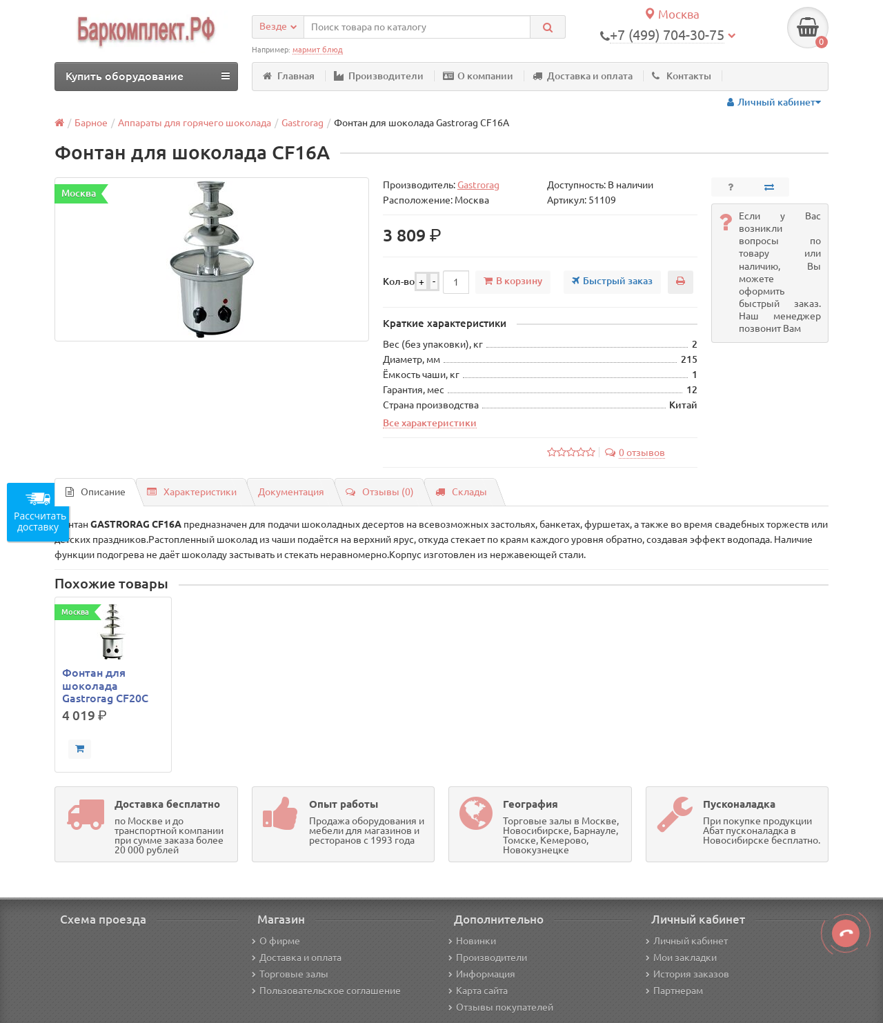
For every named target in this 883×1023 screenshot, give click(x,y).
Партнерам (674, 990)
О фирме (276, 940)
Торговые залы (290, 974)
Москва (672, 14)
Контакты (681, 75)
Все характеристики (430, 422)
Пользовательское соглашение (326, 990)
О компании (478, 75)
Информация (481, 974)
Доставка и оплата (583, 75)
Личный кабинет (687, 940)
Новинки (472, 940)
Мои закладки (681, 957)
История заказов (687, 974)
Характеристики (192, 491)
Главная (289, 75)
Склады (461, 491)
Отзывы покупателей (500, 1007)
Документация (291, 491)
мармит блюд (317, 50)
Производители (379, 75)
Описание (96, 491)
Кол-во (399, 281)
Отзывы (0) (380, 491)
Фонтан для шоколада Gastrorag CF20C (105, 685)
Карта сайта (478, 990)
